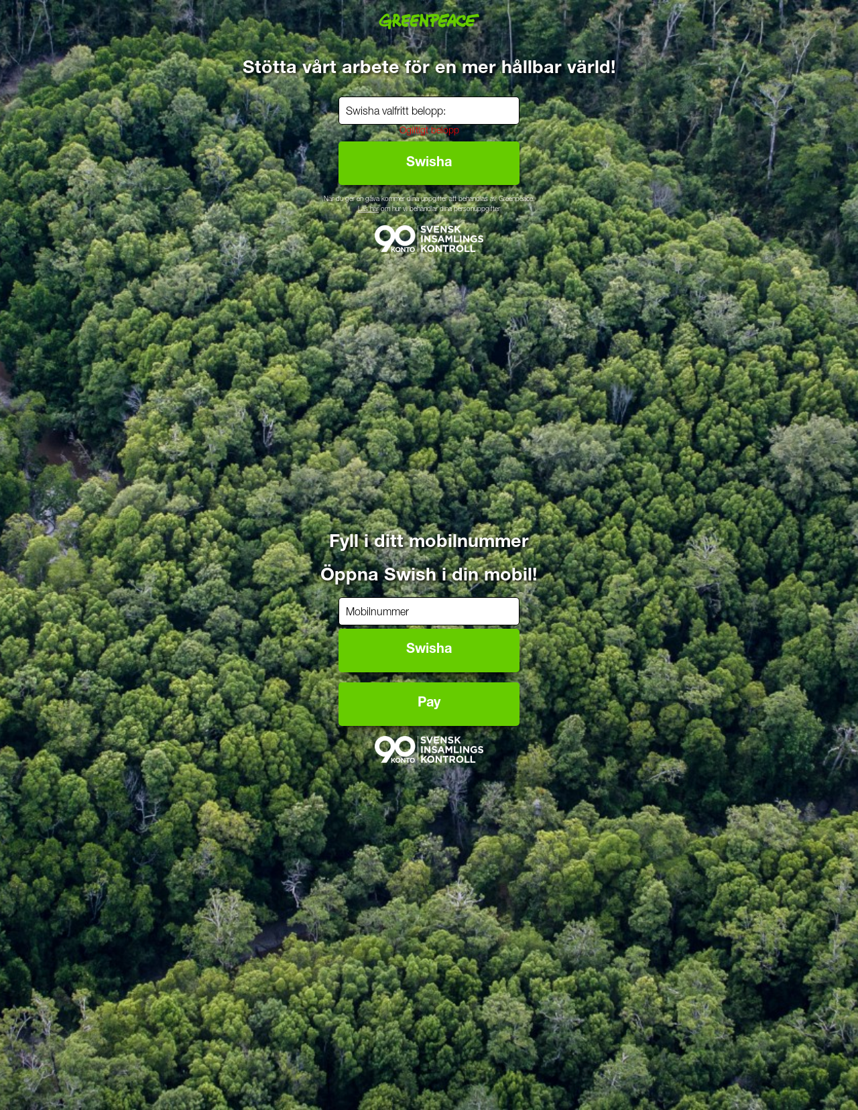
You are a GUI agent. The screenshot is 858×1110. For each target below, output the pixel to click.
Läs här (368, 209)
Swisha (429, 650)
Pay (429, 704)
